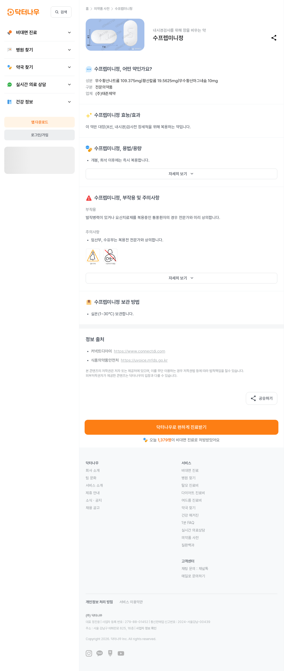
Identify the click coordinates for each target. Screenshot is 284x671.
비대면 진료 (190, 470)
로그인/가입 (39, 135)
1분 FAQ (188, 523)
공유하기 (261, 398)
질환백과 (188, 545)
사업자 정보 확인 (146, 628)
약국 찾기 (188, 508)
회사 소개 (93, 470)
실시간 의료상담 (193, 530)
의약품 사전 (190, 538)
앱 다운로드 (39, 122)
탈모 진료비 (190, 485)
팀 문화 (91, 478)
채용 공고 (93, 508)
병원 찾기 (188, 478)
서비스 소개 (94, 485)
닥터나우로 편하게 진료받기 (181, 427)
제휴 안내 (93, 493)
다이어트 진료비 (193, 493)
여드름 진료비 (192, 500)
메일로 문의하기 (193, 576)
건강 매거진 (190, 515)
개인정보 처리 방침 (99, 602)
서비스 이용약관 (131, 602)
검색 (61, 12)
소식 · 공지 (94, 500)
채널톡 (203, 568)
